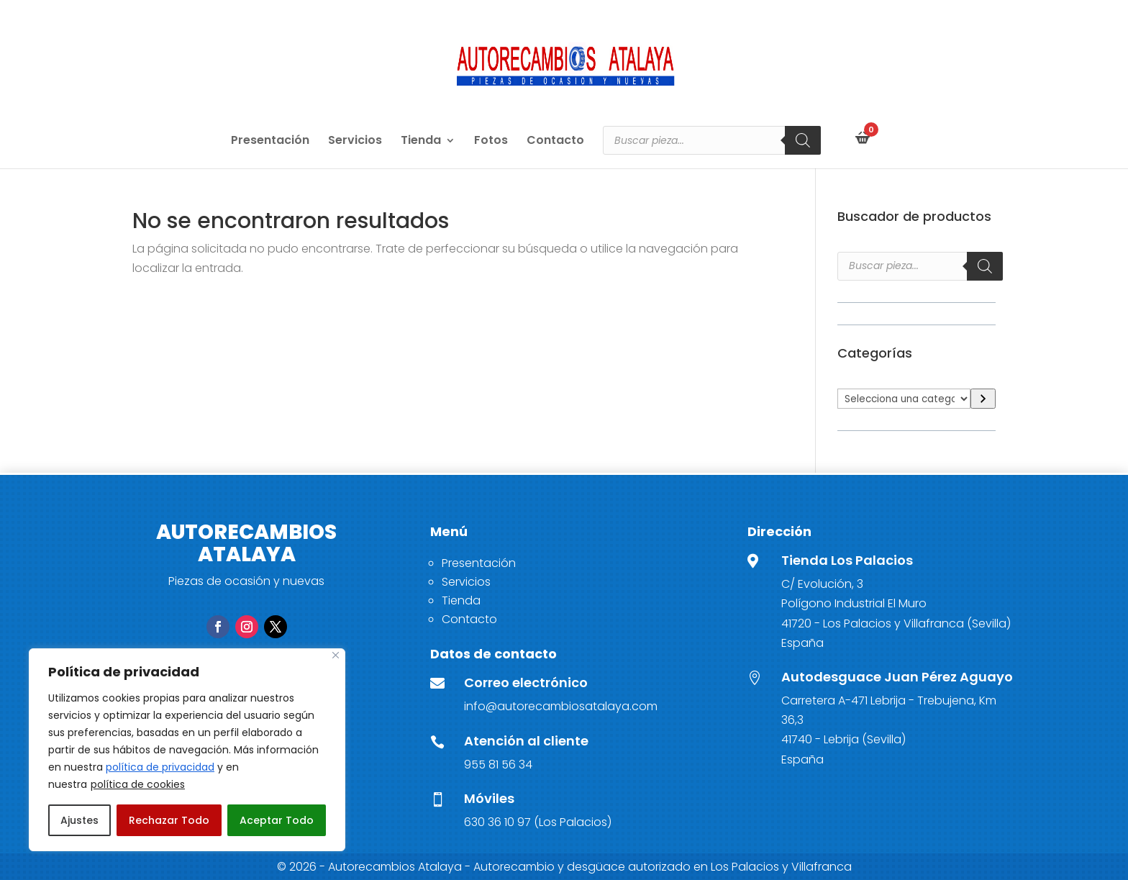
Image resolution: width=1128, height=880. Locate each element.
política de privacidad (160, 767)
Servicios (355, 141)
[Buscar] (803, 140)
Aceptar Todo (277, 820)
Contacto (555, 141)
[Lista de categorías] (904, 399)
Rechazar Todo (169, 820)
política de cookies (138, 784)
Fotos (491, 141)
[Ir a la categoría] (983, 399)
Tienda (421, 141)
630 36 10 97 (497, 822)
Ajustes (79, 820)
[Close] (335, 655)
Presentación (270, 141)
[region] (187, 749)
